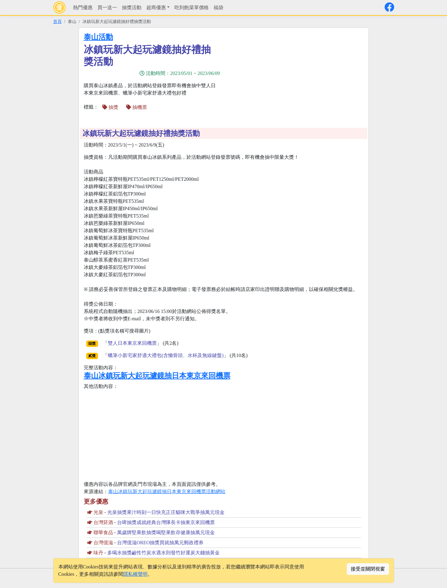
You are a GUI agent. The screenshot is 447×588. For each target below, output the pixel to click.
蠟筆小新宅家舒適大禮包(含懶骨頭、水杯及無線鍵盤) (166, 355)
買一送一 (107, 7)
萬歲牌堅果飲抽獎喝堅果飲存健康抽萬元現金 (166, 532)
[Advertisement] (295, 75)
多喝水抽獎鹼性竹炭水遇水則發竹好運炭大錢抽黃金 (163, 552)
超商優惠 (156, 7)
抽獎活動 (131, 7)
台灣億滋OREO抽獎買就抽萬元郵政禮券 (160, 542)
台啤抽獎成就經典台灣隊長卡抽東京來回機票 (166, 522)
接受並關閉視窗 (368, 568)
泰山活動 (98, 37)
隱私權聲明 (135, 574)
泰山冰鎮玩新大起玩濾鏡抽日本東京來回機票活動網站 (166, 491)
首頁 (57, 21)
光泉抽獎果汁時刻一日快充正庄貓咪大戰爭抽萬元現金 (166, 512)
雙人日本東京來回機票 (132, 343)
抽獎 (110, 107)
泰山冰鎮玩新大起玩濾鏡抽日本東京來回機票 (157, 376)
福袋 (218, 7)
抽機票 (136, 107)
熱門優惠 (83, 7)
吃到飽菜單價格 (191, 7)
